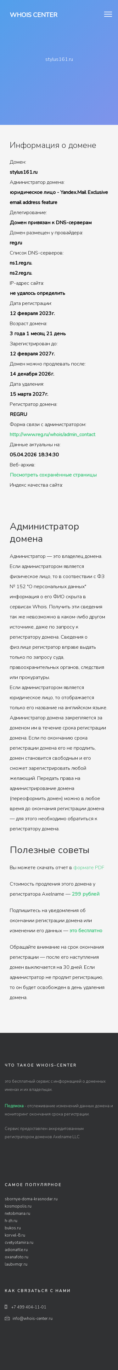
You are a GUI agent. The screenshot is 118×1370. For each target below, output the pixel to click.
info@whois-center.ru (29, 1318)
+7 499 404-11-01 (25, 1307)
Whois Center (33, 15)
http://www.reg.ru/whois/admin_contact (52, 434)
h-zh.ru (11, 1221)
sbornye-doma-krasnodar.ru (31, 1199)
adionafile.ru (16, 1250)
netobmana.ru (17, 1213)
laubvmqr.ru (16, 1264)
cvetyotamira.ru (19, 1242)
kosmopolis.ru (18, 1206)
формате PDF (88, 867)
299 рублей (85, 894)
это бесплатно (86, 930)
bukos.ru (13, 1228)
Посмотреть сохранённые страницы (53, 474)
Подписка (14, 1106)
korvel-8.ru (15, 1235)
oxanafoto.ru (16, 1257)
